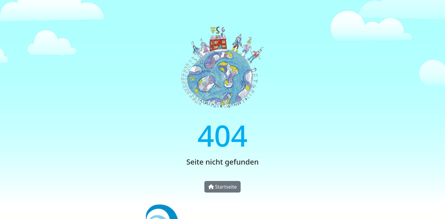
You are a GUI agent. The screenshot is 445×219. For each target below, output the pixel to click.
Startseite (222, 186)
